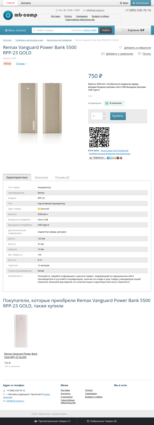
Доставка (55, 16)
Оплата (68, 16)
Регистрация (141, 2)
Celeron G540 (90, 30)
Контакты (26, 2)
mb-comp (7, 40)
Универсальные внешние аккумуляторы (109, 153)
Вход (124, 2)
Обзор (7, 63)
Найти (105, 30)
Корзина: (133, 30)
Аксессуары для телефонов (59, 40)
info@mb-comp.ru (93, 10)
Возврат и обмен (100, 16)
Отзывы (20, 63)
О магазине (67, 396)
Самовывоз (82, 16)
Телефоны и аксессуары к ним (29, 40)
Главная (10, 2)
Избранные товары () (102, 421)
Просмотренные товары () (52, 421)
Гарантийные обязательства (80, 19)
